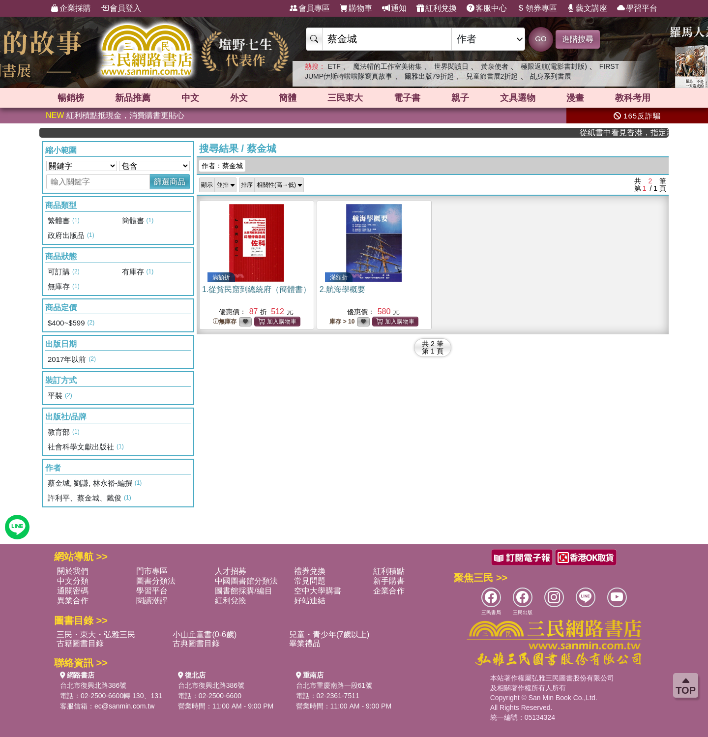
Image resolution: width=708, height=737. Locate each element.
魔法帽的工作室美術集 (387, 66)
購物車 (356, 8)
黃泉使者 (494, 66)
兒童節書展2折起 (492, 76)
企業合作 (389, 591)
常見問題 (309, 581)
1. (256, 289)
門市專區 (152, 571)
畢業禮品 (305, 643)
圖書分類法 (156, 581)
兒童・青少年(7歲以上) (329, 634)
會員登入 (121, 8)
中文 (190, 98)
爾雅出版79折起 (429, 76)
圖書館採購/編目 (243, 591)
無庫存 (224, 322)
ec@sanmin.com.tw (124, 706)
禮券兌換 (309, 571)
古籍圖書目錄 (80, 643)
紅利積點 (389, 571)
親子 (460, 98)
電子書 (407, 98)
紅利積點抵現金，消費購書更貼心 (115, 115)
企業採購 (71, 8)
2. (342, 289)
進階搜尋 (577, 39)
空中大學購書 (317, 591)
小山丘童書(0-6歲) (204, 634)
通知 (394, 8)
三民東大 (345, 98)
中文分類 (72, 581)
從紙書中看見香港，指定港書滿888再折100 (635, 132)
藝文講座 (587, 8)
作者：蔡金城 (222, 166)
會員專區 (310, 8)
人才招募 (230, 571)
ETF (333, 66)
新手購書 (389, 581)
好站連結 (309, 600)
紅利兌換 (436, 8)
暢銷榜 (71, 98)
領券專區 (537, 8)
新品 (132, 98)
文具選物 (517, 98)
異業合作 (72, 600)
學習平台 (637, 8)
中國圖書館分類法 (246, 581)
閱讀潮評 (152, 600)
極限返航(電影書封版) (554, 66)
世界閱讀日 (451, 66)
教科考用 (632, 98)
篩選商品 (169, 181)
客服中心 (487, 8)
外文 (239, 98)
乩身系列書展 (550, 76)
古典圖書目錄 (196, 643)
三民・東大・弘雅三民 (96, 634)
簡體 (287, 98)
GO (540, 38)
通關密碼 (72, 591)
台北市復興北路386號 (93, 685)
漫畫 (575, 98)
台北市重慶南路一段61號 (334, 685)
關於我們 (72, 571)
